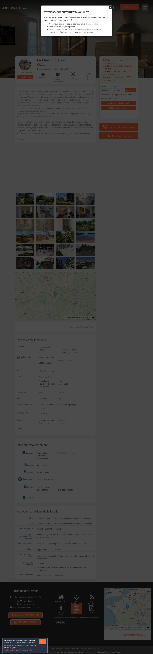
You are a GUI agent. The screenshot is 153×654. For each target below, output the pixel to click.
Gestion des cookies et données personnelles (18, 650)
